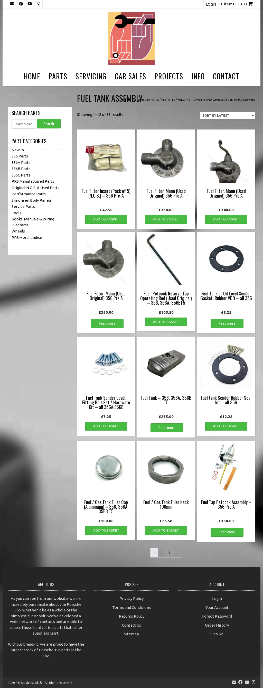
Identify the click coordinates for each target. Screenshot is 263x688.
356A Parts (21, 162)
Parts (58, 76)
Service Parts (23, 206)
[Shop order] (227, 115)
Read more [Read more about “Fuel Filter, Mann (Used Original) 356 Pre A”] (107, 323)
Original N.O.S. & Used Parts (35, 187)
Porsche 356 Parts (145, 99)
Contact (226, 76)
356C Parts (21, 175)
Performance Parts (29, 194)
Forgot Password (217, 616)
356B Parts (21, 168)
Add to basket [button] (106, 219)
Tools (16, 213)
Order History (217, 625)
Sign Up (216, 634)
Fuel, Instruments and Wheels (200, 99)
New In (18, 150)
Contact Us (131, 625)
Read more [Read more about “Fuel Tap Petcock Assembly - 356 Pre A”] (227, 532)
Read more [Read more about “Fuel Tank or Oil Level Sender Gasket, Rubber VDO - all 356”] (227, 323)
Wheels (18, 231)
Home (32, 76)
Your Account (217, 607)
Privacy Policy (131, 598)
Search (48, 123)
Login (211, 4)
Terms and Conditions (131, 607)
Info (198, 76)
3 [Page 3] (169, 553)
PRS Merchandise (27, 237)
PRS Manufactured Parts (33, 181)
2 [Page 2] (162, 553)
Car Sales (130, 76)
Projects (168, 76)
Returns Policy (131, 616)
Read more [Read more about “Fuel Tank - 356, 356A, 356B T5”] (166, 428)
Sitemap (131, 634)
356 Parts (168, 99)
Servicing (91, 76)
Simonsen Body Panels (32, 200)
